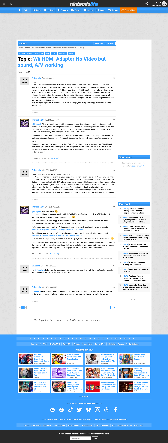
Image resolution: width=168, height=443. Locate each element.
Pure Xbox (47, 425)
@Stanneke (36, 291)
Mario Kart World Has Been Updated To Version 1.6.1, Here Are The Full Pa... (135, 229)
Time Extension (59, 425)
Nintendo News (87, 425)
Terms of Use (100, 344)
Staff (45, 344)
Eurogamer (105, 425)
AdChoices (97, 420)
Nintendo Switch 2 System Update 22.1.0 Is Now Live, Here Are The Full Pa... (134, 220)
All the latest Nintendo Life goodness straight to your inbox (84, 434)
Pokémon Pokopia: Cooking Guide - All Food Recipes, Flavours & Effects (133, 211)
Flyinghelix (36, 78)
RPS (141, 425)
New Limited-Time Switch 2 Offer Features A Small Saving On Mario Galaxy (136, 238)
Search (110, 43)
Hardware (62, 54)
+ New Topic (99, 43)
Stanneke (36, 266)
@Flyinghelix (36, 124)
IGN (97, 425)
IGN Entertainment (72, 420)
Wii (42, 54)
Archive (121, 344)
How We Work (55, 344)
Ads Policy (112, 344)
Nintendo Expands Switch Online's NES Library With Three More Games (135, 255)
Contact (77, 344)
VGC (113, 425)
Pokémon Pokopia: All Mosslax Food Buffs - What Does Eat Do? (135, 247)
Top (32, 344)
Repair (54, 54)
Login (153, 5)
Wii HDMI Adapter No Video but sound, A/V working (62, 62)
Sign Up (158, 5)
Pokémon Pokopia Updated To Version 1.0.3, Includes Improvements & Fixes (135, 278)
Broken (71, 54)
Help (47, 54)
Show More (84, 396)
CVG (136, 425)
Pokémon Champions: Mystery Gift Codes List (134, 263)
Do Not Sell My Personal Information (114, 420)
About (38, 344)
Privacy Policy (87, 344)
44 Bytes (89, 420)
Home (21, 47)
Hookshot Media (52, 420)
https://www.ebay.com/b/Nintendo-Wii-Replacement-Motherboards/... (58, 230)
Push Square (36, 425)
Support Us (67, 344)
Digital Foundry (73, 425)
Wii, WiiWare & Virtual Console (41, 47)
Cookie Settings (132, 344)
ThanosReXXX (38, 120)
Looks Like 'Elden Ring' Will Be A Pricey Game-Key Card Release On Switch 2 (135, 287)
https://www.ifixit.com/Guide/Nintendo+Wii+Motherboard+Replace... (57, 236)
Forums (23, 43)
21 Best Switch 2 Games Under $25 (135, 270)
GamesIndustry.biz (124, 425)
